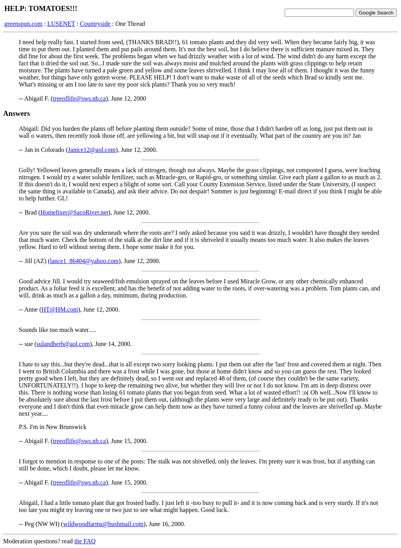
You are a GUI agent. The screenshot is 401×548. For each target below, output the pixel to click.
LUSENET (61, 23)
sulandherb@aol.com (63, 344)
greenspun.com (23, 23)
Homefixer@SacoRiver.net (74, 212)
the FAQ (85, 541)
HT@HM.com (60, 309)
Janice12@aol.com (92, 149)
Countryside (95, 23)
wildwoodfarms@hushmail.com (103, 524)
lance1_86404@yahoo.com (84, 261)
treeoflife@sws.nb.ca (79, 98)
